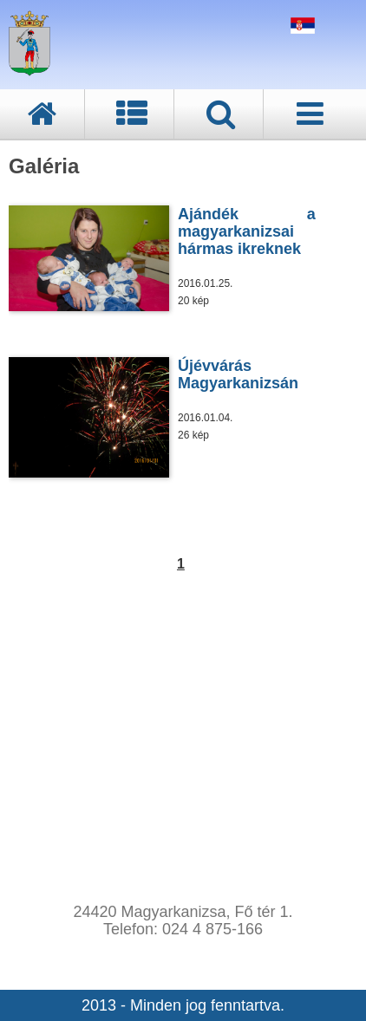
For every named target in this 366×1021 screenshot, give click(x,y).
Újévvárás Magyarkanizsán (238, 374)
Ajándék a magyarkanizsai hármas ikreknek (247, 231)
